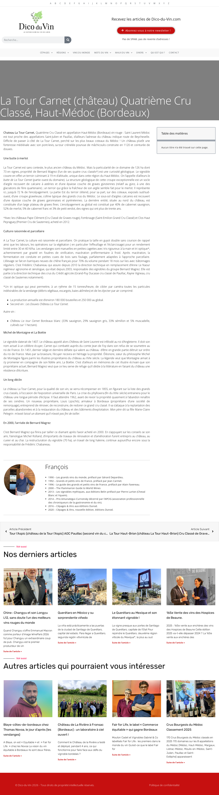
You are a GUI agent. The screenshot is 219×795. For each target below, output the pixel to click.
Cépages (46, 52)
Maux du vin (123, 52)
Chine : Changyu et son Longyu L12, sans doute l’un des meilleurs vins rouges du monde (26, 618)
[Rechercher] (68, 39)
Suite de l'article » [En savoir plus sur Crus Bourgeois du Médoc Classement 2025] (175, 762)
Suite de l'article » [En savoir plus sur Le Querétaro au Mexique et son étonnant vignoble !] (121, 642)
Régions (63, 52)
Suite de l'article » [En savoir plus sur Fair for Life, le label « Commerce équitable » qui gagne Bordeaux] (121, 754)
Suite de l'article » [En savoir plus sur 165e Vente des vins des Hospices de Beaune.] (175, 642)
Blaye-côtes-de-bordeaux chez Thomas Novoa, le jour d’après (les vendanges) (27, 729)
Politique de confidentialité (164, 785)
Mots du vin (102, 52)
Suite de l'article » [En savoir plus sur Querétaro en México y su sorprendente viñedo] (67, 642)
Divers (141, 52)
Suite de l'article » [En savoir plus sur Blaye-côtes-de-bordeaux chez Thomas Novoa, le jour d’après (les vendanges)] (12, 755)
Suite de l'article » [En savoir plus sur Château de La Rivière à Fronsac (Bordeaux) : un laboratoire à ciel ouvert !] (67, 759)
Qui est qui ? (158, 52)
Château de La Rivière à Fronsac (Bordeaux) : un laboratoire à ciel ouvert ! (81, 729)
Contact (174, 52)
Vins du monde (81, 52)
